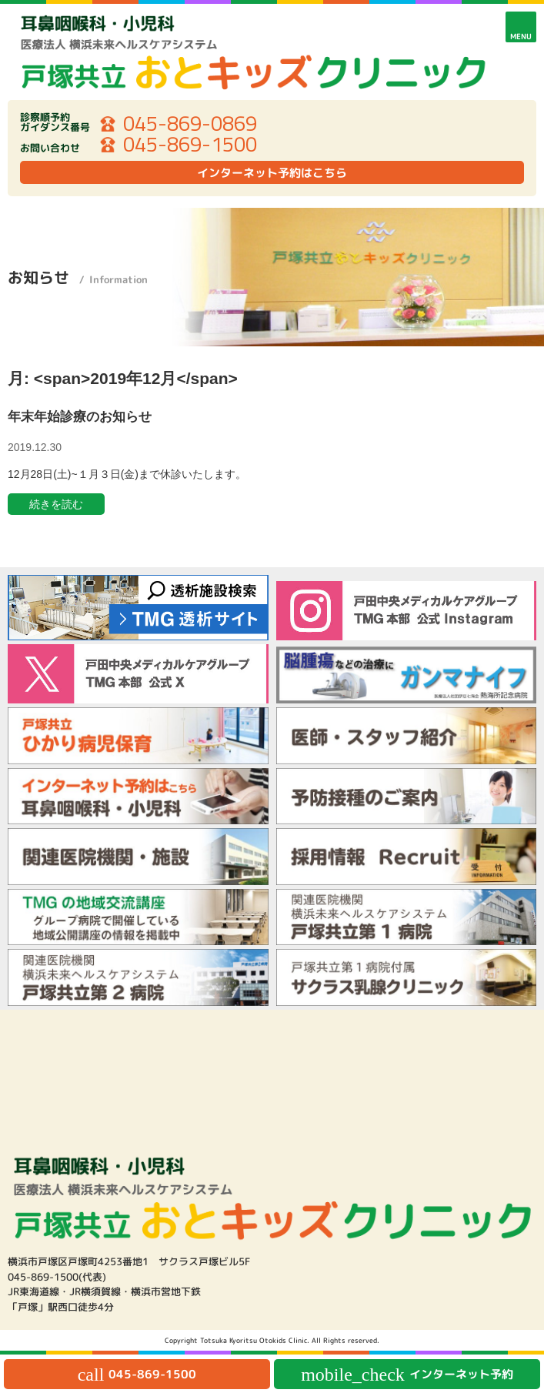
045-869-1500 (190, 144)
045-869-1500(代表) (57, 1277)
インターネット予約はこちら (272, 173)
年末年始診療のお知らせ (80, 416)
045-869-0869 (190, 124)
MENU (521, 36)
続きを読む (56, 504)
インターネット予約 (407, 1375)
